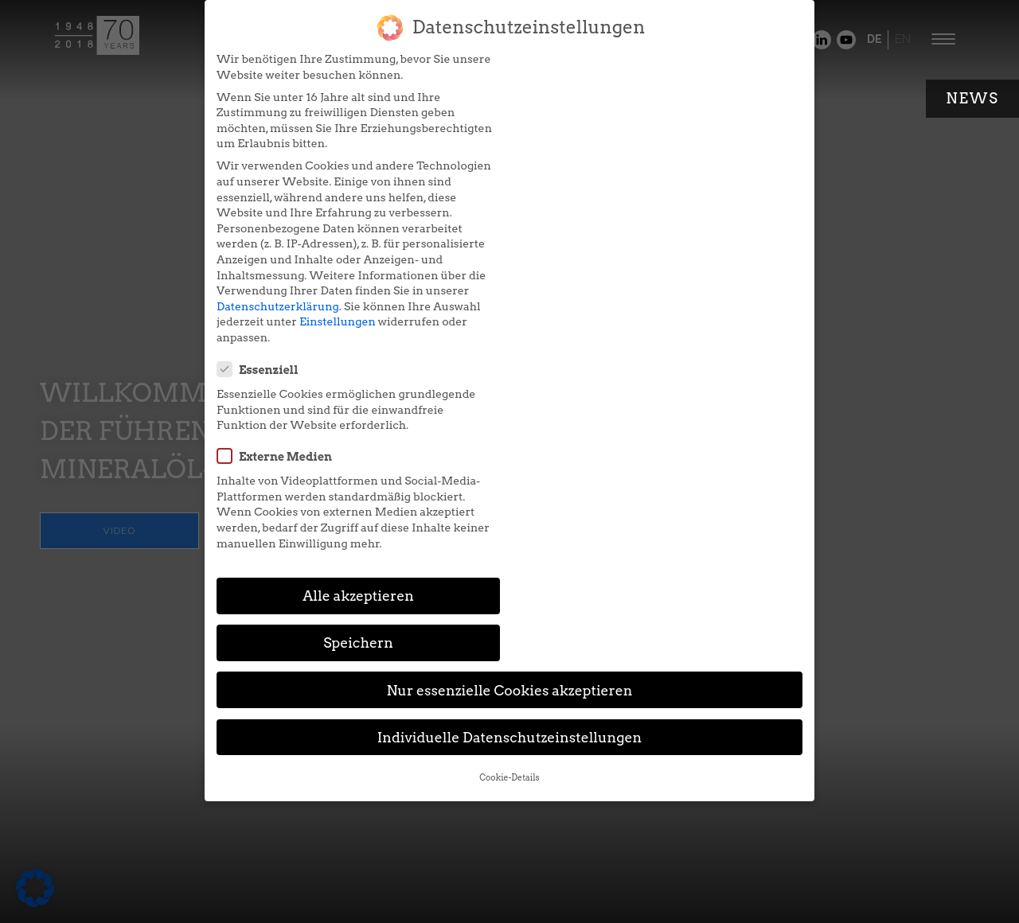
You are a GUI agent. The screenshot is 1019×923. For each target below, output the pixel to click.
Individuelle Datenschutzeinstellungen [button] (509, 468)
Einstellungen (337, 321)
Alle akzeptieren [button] (356, 374)
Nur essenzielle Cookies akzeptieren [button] (509, 421)
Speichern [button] (662, 374)
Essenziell (567, 68)
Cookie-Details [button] (509, 509)
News (972, 98)
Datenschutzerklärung (277, 306)
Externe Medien (584, 154)
